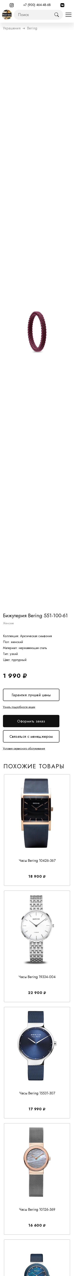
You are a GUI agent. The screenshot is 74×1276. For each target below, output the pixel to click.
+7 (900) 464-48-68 (37, 5)
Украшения (12, 28)
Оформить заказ (31, 721)
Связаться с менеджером (31, 736)
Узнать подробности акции (19, 707)
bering (32, 28)
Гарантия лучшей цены (31, 695)
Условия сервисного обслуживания (24, 748)
